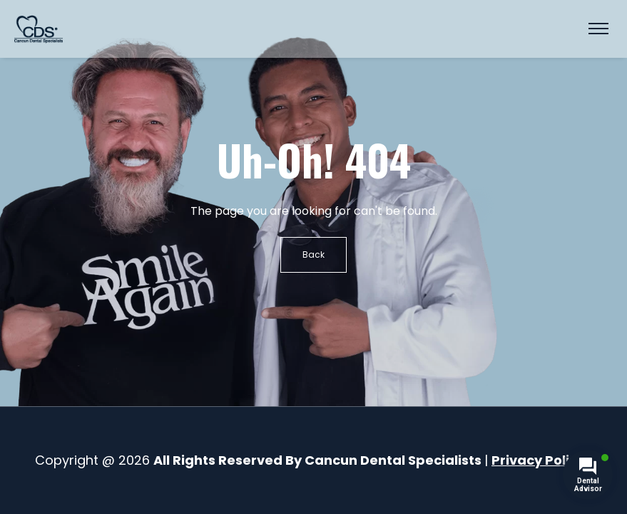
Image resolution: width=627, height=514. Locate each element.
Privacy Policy (538, 460)
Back (313, 254)
